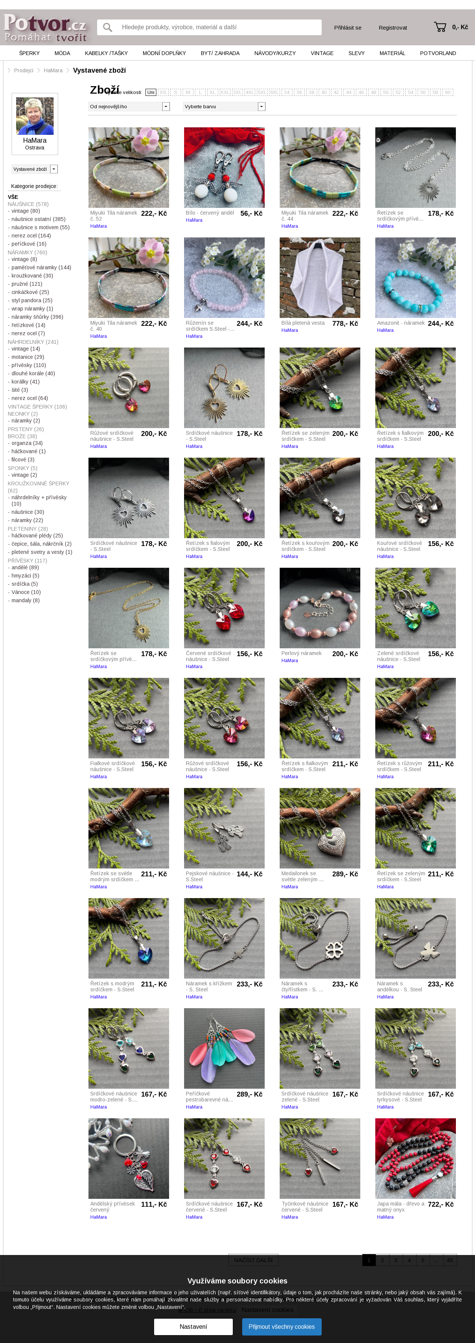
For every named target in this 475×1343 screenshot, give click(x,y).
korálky (26, 382)
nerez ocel (31, 236)
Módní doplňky (164, 53)
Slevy (357, 53)
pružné (27, 284)
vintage (26, 211)
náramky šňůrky (37, 317)
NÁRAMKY (27, 252)
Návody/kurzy (275, 53)
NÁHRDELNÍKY (33, 342)
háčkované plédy (37, 536)
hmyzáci (25, 576)
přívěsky (29, 365)
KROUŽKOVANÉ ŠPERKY (38, 487)
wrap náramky (32, 309)
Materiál (392, 53)
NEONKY (23, 414)
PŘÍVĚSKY (27, 561)
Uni (150, 92)
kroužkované (32, 276)
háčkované (29, 451)
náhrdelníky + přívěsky (39, 500)
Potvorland (438, 53)
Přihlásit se (347, 27)
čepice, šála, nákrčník (42, 544)
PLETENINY (28, 529)
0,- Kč (460, 27)
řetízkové (28, 325)
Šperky (29, 53)
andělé (25, 567)
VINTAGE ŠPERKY (37, 407)
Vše (13, 197)
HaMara (53, 70)
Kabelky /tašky (106, 53)
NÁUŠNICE (28, 204)
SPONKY (22, 468)
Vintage (322, 53)
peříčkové (29, 244)
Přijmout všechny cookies (282, 1327)
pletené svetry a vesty (42, 552)
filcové (23, 460)
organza (27, 443)
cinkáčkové (30, 292)
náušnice (28, 512)
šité (20, 390)
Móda (62, 53)
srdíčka (25, 584)
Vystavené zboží (99, 70)
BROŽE (22, 436)
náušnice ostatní (39, 219)
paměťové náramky (41, 267)
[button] (261, 106)
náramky (26, 421)
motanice (28, 357)
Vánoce (26, 592)
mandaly (26, 600)
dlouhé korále (33, 373)
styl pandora (32, 300)
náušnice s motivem (41, 227)
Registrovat (393, 27)
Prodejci (23, 70)
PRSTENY (26, 429)
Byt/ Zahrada (220, 53)
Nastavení (193, 1327)
